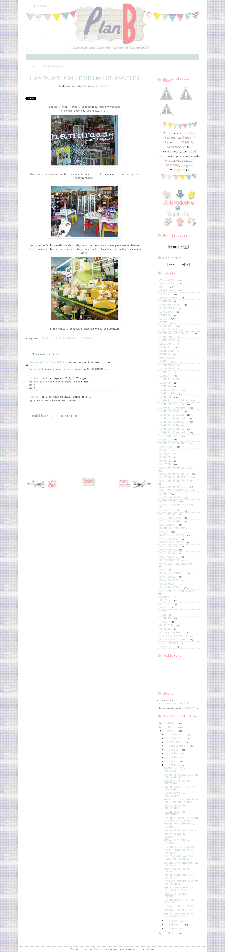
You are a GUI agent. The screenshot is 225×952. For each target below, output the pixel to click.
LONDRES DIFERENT (173, 407)
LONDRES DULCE (170, 411)
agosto (174, 749)
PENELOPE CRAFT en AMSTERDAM (177, 807)
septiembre (178, 746)
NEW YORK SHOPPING (174, 490)
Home (32, 66)
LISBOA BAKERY (170, 379)
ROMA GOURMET (170, 580)
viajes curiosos (172, 632)
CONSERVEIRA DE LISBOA (175, 835)
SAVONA (165, 597)
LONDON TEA (168, 393)
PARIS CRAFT (169, 539)
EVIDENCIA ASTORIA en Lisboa (180, 826)
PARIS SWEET (169, 546)
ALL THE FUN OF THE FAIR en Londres (178, 858)
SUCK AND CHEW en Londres (177, 870)
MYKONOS (165, 457)
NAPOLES (165, 461)
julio (174, 753)
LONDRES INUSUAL (172, 414)
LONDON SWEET (170, 390)
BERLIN (165, 294)
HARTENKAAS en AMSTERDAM (174, 795)
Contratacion (53, 66)
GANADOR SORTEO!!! (177, 910)
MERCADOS (166, 446)
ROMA (163, 569)
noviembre (177, 738)
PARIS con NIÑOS (172, 535)
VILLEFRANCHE (170, 643)
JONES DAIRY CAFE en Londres (179, 876)
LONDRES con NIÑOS (174, 400)
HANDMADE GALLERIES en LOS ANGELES (84, 78)
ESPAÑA (165, 347)
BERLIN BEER (169, 297)
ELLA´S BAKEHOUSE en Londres (179, 851)
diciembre (177, 734)
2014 (171, 723)
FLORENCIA (167, 351)
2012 (171, 730)
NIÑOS (164, 494)
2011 (171, 933)
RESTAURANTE (169, 556)
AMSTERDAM (167, 280)
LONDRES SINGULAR (173, 432)
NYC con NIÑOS (170, 521)
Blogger (189, 707)
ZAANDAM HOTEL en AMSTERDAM (177, 782)
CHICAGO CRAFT (170, 304)
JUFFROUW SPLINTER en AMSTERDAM (180, 788)
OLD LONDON (168, 524)
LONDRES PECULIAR (173, 422)
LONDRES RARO (170, 425)
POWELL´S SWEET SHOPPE (175, 895)
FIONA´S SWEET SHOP (178, 906)
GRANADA (165, 354)
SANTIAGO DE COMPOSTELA (177, 591)
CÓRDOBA (165, 315)
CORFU (164, 319)
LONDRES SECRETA (172, 429)
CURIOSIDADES (170, 329)
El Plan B (40, 6)
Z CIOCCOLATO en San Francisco (179, 901)
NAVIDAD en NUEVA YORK (176, 481)
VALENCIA (166, 625)
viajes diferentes (174, 636)
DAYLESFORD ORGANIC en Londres (181, 864)
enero (174, 928)
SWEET (164, 611)
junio (174, 757)
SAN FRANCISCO (170, 587)
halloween (167, 358)
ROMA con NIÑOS (171, 573)
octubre (175, 742)
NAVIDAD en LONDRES (174, 474)
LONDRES (165, 397)
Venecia (165, 629)
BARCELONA (167, 290)
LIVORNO (165, 382)
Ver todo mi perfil (173, 703)
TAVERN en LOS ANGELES (174, 770)
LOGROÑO (165, 386)
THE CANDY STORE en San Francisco (178, 889)
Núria (34, 397)
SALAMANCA (167, 584)
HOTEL (164, 361)
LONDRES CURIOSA (172, 404)
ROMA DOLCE (168, 577)
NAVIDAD (165, 464)
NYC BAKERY (168, 514)
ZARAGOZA (166, 646)
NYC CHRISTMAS (170, 517)
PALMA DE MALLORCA (174, 528)
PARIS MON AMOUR (172, 542)
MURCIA (165, 453)
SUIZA (164, 607)
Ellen (34, 378)
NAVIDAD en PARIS (173, 487)
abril (174, 765)
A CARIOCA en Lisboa (179, 846)
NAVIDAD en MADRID (174, 477)
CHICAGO (165, 301)
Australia (167, 283)
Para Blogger (148, 949)
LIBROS (165, 372)
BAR (162, 287)
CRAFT (45, 338)
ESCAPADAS (167, 343)
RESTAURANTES (170, 560)
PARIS (164, 532)
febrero (175, 924)
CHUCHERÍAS (168, 308)
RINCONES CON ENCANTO (175, 563)
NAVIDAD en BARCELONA (175, 468)
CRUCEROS (166, 326)
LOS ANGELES (65, 338)
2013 (171, 727)
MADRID (165, 439)
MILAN (164, 450)
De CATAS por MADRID (175, 333)
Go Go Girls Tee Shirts (48, 362)
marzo (174, 920)
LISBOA (165, 375)
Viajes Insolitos (173, 639)
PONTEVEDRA (168, 553)
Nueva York (168, 501)
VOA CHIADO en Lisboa (180, 830)
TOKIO (164, 621)
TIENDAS (87, 338)
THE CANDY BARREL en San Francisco (179, 915)
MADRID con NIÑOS (173, 443)
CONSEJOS (166, 312)
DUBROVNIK (167, 336)
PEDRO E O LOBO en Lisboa (177, 842)
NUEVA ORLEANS (170, 497)
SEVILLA (165, 600)
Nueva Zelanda (170, 510)
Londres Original (173, 418)
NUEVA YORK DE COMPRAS (176, 504)
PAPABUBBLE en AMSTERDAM (174, 813)
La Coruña (167, 365)
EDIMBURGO (167, 340)
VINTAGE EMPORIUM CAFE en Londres (181, 883)
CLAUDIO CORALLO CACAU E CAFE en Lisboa (181, 819)
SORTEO (165, 604)
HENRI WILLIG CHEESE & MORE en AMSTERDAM (181, 801)
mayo (173, 761)
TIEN (163, 614)
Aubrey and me (127, 949)
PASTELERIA (168, 549)
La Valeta (167, 368)
